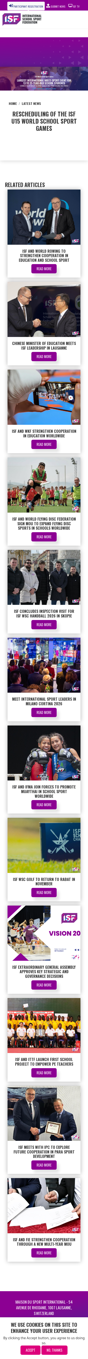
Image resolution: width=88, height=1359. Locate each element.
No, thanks (54, 1350)
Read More (44, 268)
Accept (30, 1350)
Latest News (31, 103)
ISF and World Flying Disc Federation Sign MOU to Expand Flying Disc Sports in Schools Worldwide (44, 523)
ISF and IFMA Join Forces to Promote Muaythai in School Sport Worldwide (44, 791)
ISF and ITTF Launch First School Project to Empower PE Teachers (44, 1062)
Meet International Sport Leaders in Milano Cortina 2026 (44, 701)
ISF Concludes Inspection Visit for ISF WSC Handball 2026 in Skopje (44, 613)
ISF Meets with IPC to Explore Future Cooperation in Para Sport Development (44, 1151)
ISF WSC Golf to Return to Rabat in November (44, 882)
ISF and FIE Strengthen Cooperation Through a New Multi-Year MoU (44, 1242)
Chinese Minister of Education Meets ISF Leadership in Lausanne (44, 346)
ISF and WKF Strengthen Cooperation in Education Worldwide (44, 433)
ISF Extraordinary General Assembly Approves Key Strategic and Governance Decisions (44, 971)
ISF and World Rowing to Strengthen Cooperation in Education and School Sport (44, 255)
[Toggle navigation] (75, 20)
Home (13, 103)
